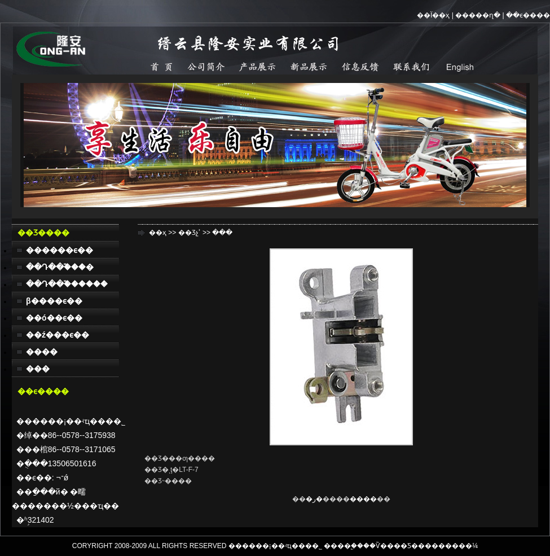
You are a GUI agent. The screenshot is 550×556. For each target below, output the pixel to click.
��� (38, 368)
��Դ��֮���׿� (60, 267)
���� (42, 351)
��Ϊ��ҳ (433, 15)
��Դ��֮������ (67, 283)
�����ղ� (477, 15)
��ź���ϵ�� (57, 334)
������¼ (455, 546)
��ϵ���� (528, 15)
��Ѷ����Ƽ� (390, 546)
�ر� (314, 499)
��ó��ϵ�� (54, 317)
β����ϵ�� (54, 300)
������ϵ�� (59, 250)
